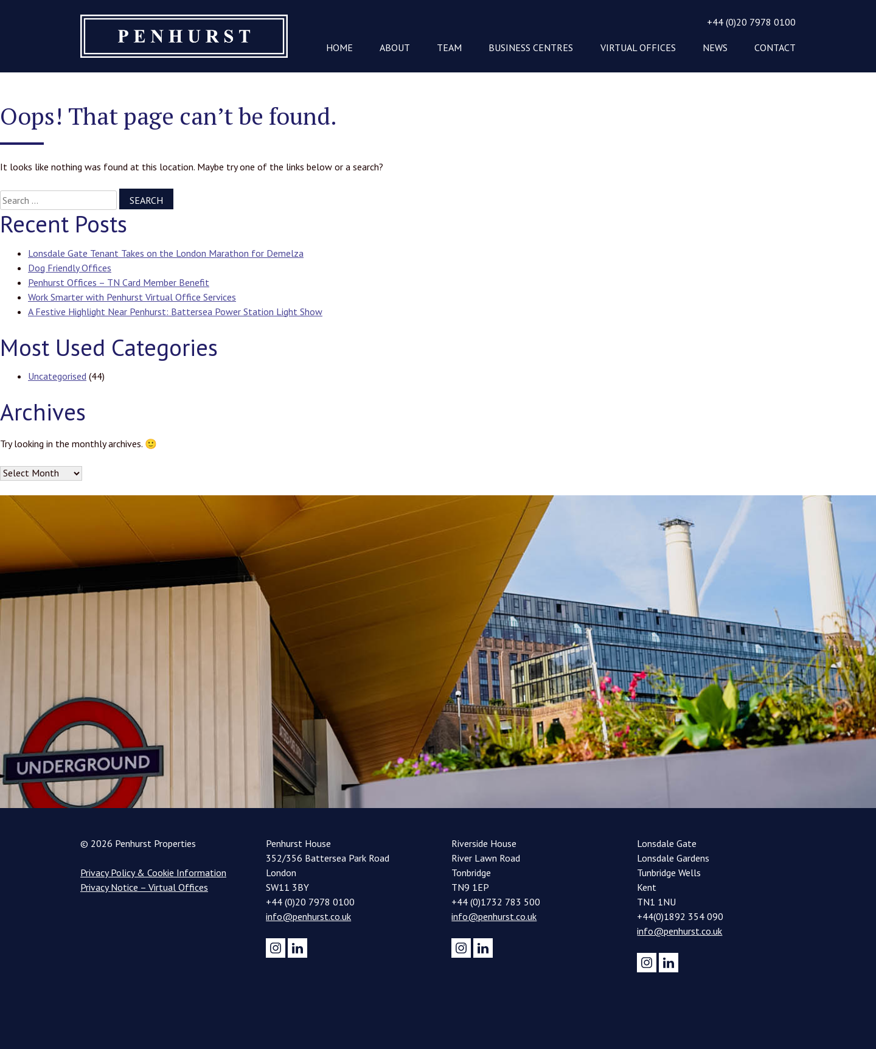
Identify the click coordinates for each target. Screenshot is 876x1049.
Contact (775, 47)
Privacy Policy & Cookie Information (153, 872)
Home (339, 47)
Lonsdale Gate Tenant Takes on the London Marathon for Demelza (166, 253)
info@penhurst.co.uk (308, 916)
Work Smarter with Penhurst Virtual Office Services (132, 297)
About (395, 47)
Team (449, 47)
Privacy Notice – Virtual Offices (144, 887)
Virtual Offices (638, 47)
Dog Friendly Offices (69, 268)
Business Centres (530, 47)
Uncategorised (57, 376)
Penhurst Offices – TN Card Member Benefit (118, 282)
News (715, 47)
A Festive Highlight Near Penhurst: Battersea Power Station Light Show (175, 311)
